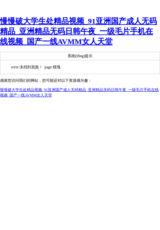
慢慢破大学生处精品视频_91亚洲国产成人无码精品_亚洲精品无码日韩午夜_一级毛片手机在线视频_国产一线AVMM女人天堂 (78, 31)
